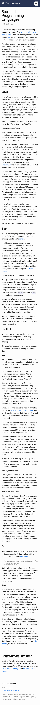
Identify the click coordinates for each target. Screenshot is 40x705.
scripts (21, 239)
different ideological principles (22, 410)
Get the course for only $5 (11, 669)
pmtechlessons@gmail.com (11, 690)
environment (6, 165)
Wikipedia (24, 556)
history (28, 321)
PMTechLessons (11, 3)
